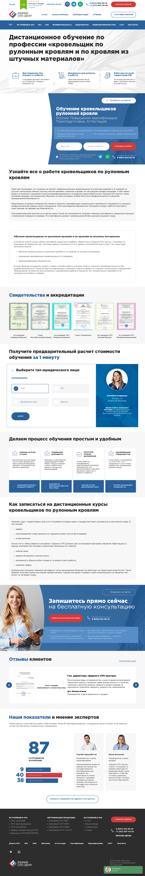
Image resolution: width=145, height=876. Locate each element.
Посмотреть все (127, 661)
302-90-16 (98, 3)
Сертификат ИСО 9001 (58, 821)
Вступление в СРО (25, 25)
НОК (47, 25)
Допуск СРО (14, 843)
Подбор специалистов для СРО (24, 830)
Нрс (39, 25)
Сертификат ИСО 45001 (59, 827)
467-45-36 (99, 5)
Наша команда (60, 14)
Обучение (45, 843)
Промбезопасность (62, 25)
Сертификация (76, 843)
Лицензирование (95, 843)
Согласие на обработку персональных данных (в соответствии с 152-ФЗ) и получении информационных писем (76, 157)
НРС (26, 843)
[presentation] (9, 685)
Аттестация (60, 843)
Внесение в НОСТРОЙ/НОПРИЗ (24, 833)
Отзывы (97, 14)
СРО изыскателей (18, 827)
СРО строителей (18, 821)
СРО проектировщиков (21, 824)
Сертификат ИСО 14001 (59, 824)
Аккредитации (80, 14)
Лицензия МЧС (82, 25)
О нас (44, 14)
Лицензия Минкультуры (104, 25)
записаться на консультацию (66, 618)
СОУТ (121, 25)
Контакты (133, 25)
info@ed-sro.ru (54, 4)
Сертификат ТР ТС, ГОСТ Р (60, 830)
